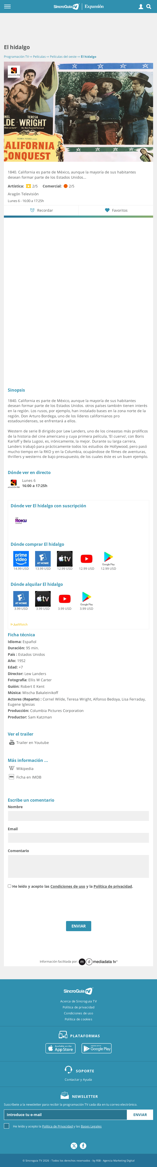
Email (13, 828)
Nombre (15, 806)
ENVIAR (78, 926)
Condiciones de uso (67, 886)
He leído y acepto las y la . (72, 886)
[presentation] (47, 906)
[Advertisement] (78, 29)
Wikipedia (21, 768)
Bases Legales (91, 1126)
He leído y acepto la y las (57, 1126)
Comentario (18, 850)
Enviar (140, 1114)
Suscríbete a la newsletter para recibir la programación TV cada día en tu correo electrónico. (70, 1105)
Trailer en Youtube (28, 742)
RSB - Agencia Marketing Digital (115, 1160)
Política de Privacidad (57, 1126)
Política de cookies (78, 1019)
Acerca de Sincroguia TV (78, 1001)
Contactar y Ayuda (78, 1080)
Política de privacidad (113, 886)
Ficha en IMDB (24, 777)
